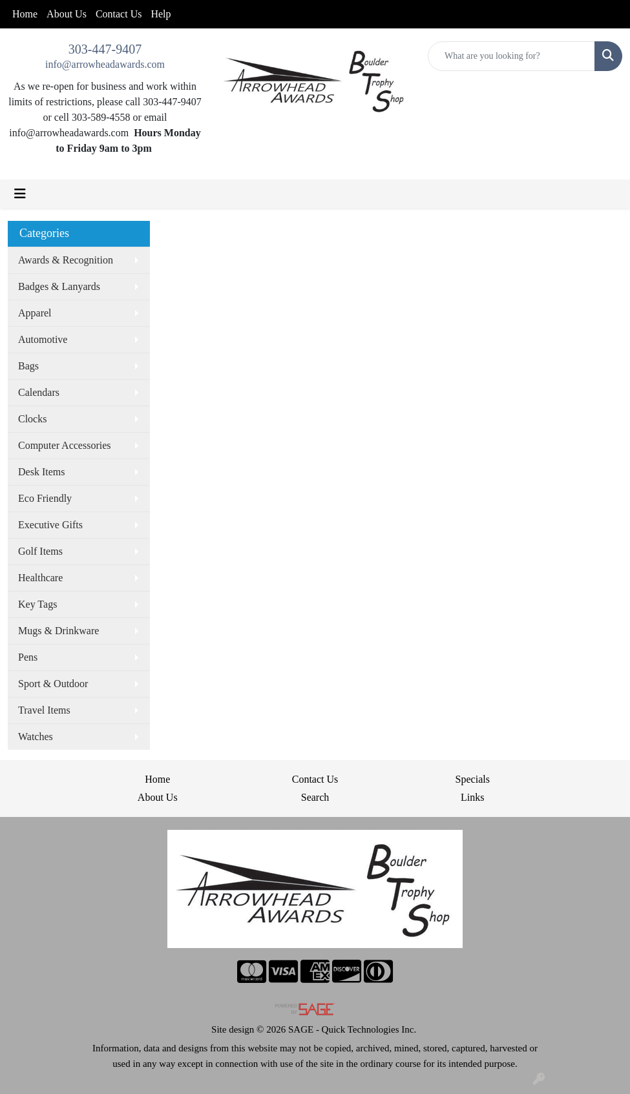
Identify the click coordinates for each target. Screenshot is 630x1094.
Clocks (32, 418)
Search (315, 797)
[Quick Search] (511, 56)
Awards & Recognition (65, 259)
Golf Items (40, 551)
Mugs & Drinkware (58, 630)
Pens (27, 657)
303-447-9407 (105, 49)
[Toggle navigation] (20, 194)
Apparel (35, 312)
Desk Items (41, 471)
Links (472, 797)
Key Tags (37, 604)
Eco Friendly (45, 498)
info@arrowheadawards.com (105, 64)
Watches (35, 736)
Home (24, 13)
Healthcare (40, 577)
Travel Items (44, 710)
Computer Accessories (64, 445)
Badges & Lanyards (59, 286)
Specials (473, 779)
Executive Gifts (50, 524)
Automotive (42, 339)
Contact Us (119, 13)
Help (161, 13)
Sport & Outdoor (53, 683)
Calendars (38, 392)
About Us (67, 13)
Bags (28, 365)
